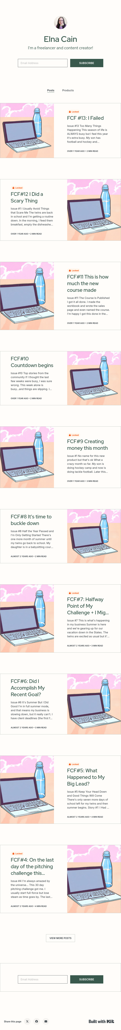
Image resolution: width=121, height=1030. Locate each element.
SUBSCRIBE (86, 63)
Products (68, 90)
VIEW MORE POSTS (60, 938)
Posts (50, 90)
